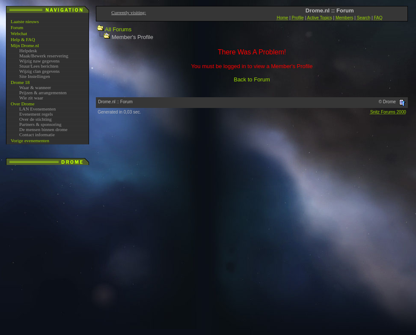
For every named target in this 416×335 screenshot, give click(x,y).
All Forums (118, 29)
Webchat (19, 33)
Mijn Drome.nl (25, 45)
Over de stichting (35, 119)
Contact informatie (37, 134)
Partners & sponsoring (40, 124)
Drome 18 (20, 82)
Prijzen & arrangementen (43, 92)
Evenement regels (36, 114)
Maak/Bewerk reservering (43, 55)
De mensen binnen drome (43, 129)
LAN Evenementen (37, 108)
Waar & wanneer (35, 87)
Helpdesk (28, 50)
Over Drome (22, 103)
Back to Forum (252, 79)
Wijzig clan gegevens (39, 71)
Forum (17, 27)
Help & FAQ (23, 39)
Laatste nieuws (25, 21)
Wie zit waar (31, 97)
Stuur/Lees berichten (38, 66)
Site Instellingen (34, 76)
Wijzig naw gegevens (39, 60)
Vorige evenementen (30, 140)
